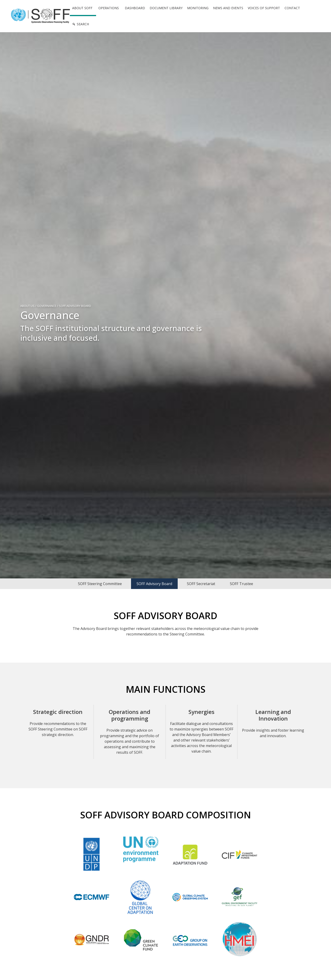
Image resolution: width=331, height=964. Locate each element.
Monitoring (197, 8)
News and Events (228, 8)
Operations (108, 8)
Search (83, 24)
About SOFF (82, 8)
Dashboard (135, 8)
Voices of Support (264, 8)
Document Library (166, 8)
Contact (292, 8)
